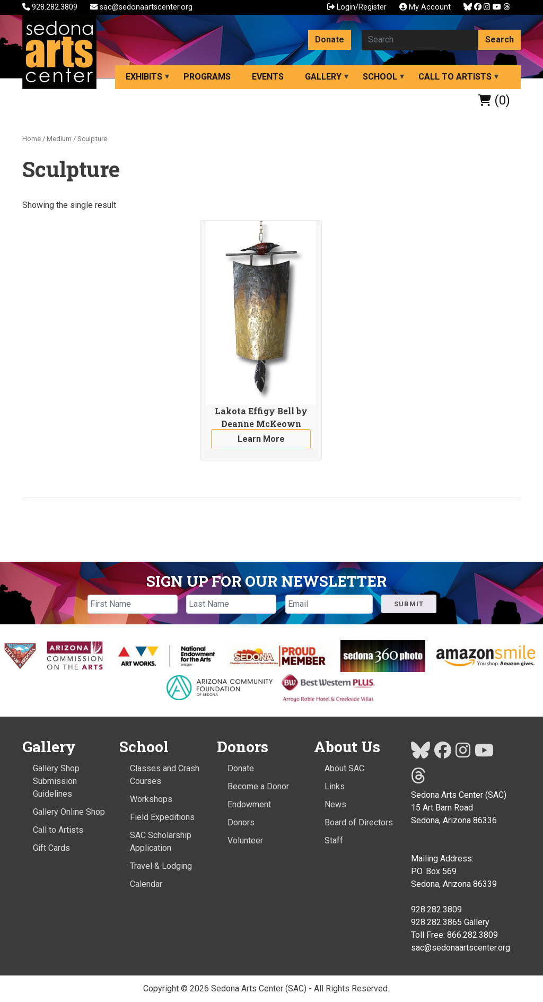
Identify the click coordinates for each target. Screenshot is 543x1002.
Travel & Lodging (161, 866)
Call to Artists (455, 77)
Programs (207, 77)
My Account (425, 7)
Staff (334, 840)
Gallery (323, 77)
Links (335, 786)
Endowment (249, 804)
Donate (329, 39)
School (380, 77)
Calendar (146, 884)
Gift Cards (51, 848)
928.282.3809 (51, 7)
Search (499, 39)
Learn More (261, 439)
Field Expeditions (162, 817)
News (335, 804)
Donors (241, 822)
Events (268, 77)
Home (31, 139)
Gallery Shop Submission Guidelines (56, 781)
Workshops (151, 799)
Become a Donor (258, 786)
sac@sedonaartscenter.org (141, 7)
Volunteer (245, 840)
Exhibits (144, 77)
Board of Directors (359, 822)
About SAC (344, 768)
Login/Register (357, 7)
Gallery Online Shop (69, 812)
